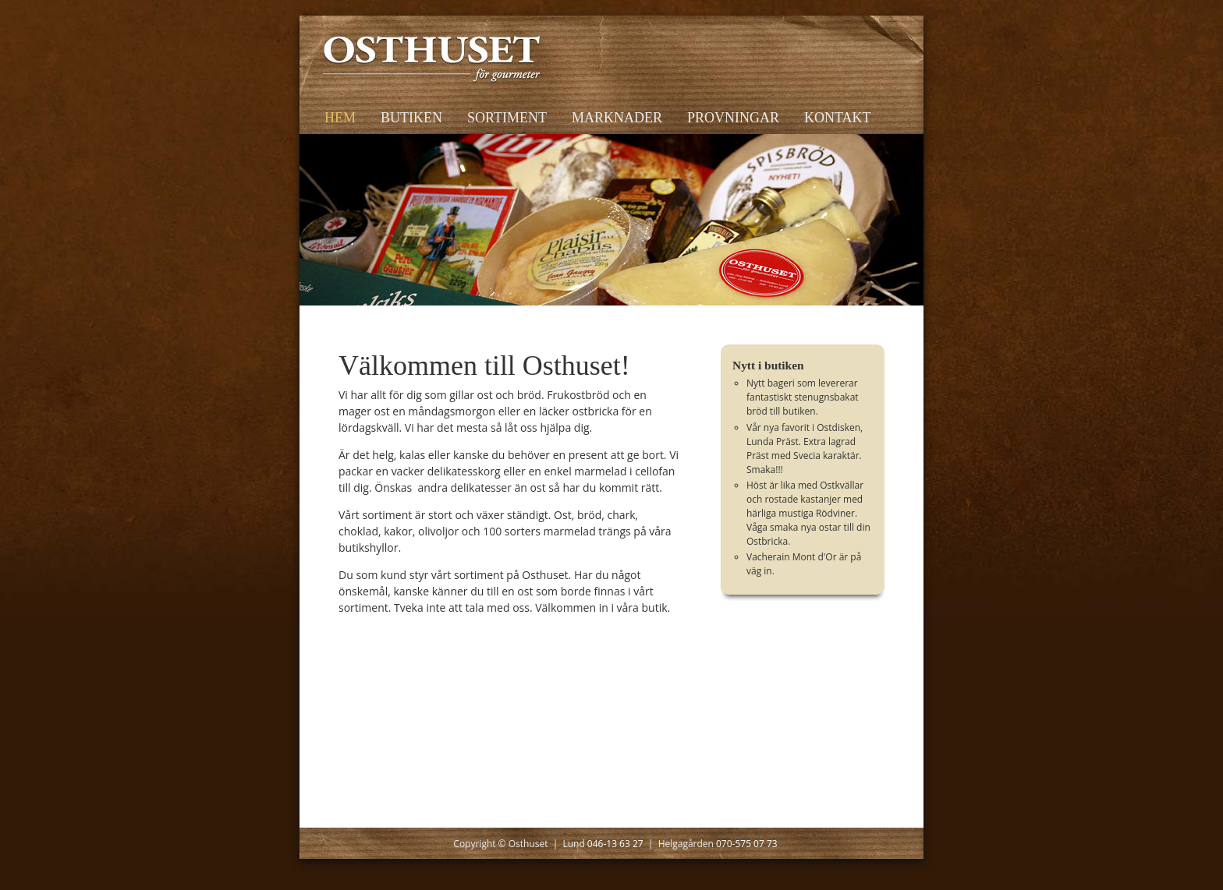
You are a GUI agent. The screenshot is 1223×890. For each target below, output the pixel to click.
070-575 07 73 (747, 843)
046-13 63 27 (615, 843)
